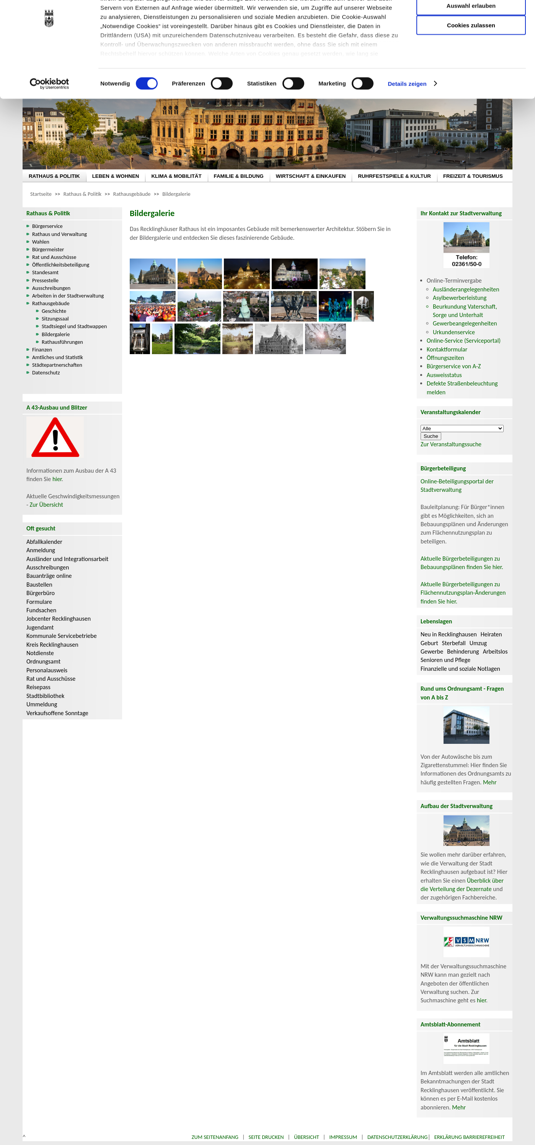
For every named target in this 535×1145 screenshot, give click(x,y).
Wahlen (40, 241)
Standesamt (45, 272)
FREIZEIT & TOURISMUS (473, 176)
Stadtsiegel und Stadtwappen (74, 326)
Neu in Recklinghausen (449, 634)
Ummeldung (41, 704)
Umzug (478, 643)
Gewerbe (432, 651)
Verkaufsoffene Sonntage (57, 713)
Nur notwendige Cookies (471, 22)
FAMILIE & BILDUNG (239, 176)
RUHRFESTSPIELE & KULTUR (394, 176)
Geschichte (54, 310)
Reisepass (38, 687)
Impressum (343, 1137)
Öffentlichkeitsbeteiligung (60, 264)
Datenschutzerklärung (397, 1137)
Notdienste (40, 653)
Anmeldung (40, 550)
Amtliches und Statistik (57, 357)
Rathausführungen (62, 341)
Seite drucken (266, 1137)
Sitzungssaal (55, 318)
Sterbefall (454, 643)
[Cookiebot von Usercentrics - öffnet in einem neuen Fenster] (49, 122)
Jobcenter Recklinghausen (58, 618)
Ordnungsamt (43, 661)
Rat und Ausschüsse (54, 257)
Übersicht (306, 1137)
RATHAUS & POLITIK (54, 176)
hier (57, 479)
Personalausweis (46, 670)
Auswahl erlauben (471, 44)
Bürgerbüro (40, 593)
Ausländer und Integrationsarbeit (67, 559)
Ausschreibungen (51, 288)
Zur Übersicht (46, 504)
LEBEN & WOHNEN (115, 176)
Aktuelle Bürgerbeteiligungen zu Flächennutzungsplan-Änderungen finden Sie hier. (463, 593)
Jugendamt (40, 627)
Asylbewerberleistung (459, 297)
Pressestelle (45, 280)
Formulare (39, 601)
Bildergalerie (176, 193)
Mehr (490, 782)
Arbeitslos (495, 651)
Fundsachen (41, 610)
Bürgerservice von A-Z (454, 366)
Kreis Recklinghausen (52, 644)
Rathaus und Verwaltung (59, 234)
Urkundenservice (454, 332)
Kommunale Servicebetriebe (61, 635)
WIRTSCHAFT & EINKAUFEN (311, 176)
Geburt (429, 643)
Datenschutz (46, 372)
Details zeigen (407, 122)
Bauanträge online (49, 575)
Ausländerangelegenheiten (466, 289)
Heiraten (491, 634)
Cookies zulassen (471, 63)
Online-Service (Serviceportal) (464, 340)
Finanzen (42, 349)
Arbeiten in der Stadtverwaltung (68, 295)
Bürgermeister (48, 249)
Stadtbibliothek (45, 695)
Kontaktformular (447, 349)
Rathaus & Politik (82, 193)
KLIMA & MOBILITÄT (176, 176)
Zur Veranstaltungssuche (451, 444)
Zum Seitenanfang (215, 1137)
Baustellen (39, 584)
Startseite (41, 193)
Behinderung (463, 651)
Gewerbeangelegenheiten (465, 323)
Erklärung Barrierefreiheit (469, 1137)
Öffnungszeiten (445, 357)
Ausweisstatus (444, 375)
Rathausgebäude (132, 193)
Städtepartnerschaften (57, 364)
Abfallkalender (44, 541)
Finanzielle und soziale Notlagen (460, 668)
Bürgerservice (47, 226)
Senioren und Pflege (445, 660)
